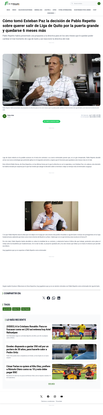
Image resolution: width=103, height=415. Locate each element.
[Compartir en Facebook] (48, 298)
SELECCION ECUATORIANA (25, 10)
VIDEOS (14, 10)
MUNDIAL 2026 (38, 10)
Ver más (51, 384)
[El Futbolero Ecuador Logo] (12, 3)
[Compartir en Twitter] (43, 297)
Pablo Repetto (26, 309)
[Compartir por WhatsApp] (54, 298)
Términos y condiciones (48, 401)
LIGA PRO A (47, 10)
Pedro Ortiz (10, 115)
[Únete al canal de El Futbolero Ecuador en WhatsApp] (51, 121)
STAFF (94, 10)
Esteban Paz (16, 309)
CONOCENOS (51, 13)
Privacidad (59, 401)
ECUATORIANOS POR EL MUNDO (82, 10)
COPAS (54, 10)
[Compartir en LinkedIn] (59, 298)
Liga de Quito (7, 309)
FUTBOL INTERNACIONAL (65, 10)
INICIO (8, 10)
